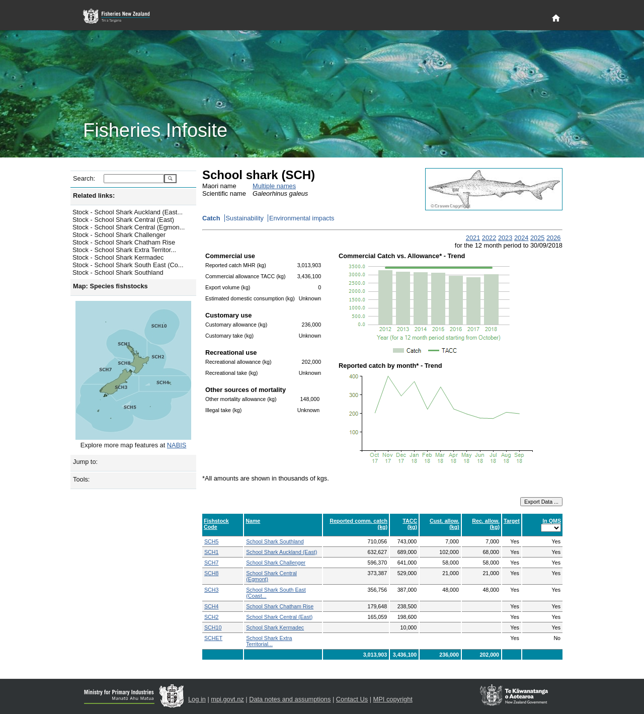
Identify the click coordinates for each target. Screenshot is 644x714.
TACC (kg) (410, 524)
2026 (553, 238)
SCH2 (211, 617)
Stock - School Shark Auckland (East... (127, 212)
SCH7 (211, 563)
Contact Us (352, 699)
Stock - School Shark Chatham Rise (123, 242)
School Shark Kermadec (275, 627)
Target (512, 521)
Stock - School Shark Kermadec (118, 257)
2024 (521, 238)
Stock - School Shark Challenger (119, 235)
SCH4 (211, 606)
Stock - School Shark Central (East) (123, 219)
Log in (197, 699)
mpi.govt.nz (227, 699)
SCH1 (211, 552)
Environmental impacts (301, 218)
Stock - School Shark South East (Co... (128, 265)
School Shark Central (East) (279, 617)
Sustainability (245, 218)
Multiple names (274, 186)
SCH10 (212, 627)
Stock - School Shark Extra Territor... (124, 250)
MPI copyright (393, 699)
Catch (211, 218)
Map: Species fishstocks (110, 286)
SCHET (213, 638)
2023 (505, 238)
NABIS (176, 445)
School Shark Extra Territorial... (269, 641)
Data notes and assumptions (290, 699)
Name (253, 521)
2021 (473, 238)
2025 (537, 238)
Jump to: (85, 461)
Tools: (81, 479)
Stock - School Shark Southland (118, 272)
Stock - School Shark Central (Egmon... (128, 227)
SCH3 (211, 590)
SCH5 (211, 541)
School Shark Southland (274, 541)
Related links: (94, 195)
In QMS (551, 521)
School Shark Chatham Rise (279, 606)
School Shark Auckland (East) (281, 552)
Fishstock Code (216, 524)
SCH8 (211, 573)
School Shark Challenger (275, 563)
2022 (489, 238)
